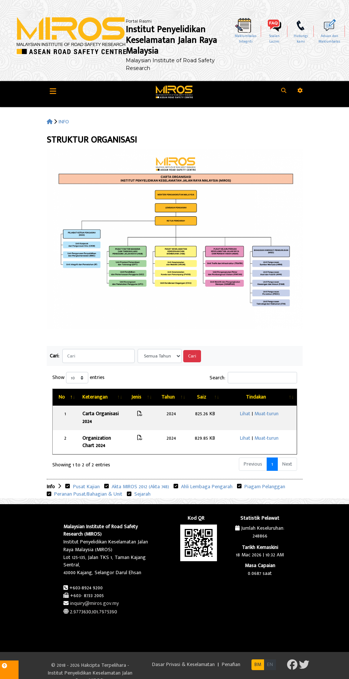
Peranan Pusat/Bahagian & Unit (87, 479)
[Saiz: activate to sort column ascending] (217, 397)
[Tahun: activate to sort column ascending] (185, 397)
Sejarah (142, 479)
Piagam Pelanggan (264, 471)
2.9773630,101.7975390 (93, 596)
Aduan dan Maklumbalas (329, 38)
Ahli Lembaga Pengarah (206, 471)
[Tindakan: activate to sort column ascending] (264, 397)
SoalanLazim (274, 38)
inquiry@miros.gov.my (94, 587)
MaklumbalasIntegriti (245, 38)
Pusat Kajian (86, 471)
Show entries (78, 377)
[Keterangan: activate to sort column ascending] (109, 397)
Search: (253, 377)
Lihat (250, 413)
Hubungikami (301, 38)
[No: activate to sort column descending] (64, 397)
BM (257, 649)
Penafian (231, 649)
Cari (192, 356)
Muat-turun (272, 413)
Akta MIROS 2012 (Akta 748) (139, 471)
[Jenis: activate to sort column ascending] (156, 397)
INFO (64, 121)
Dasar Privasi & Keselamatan (184, 649)
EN (270, 649)
